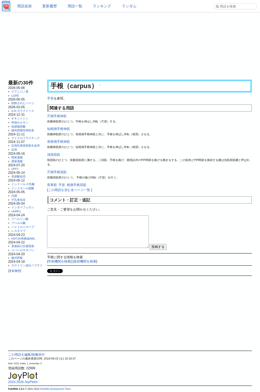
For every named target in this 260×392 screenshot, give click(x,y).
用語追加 (24, 6)
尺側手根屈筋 (57, 172)
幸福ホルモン (19, 122)
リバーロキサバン (22, 250)
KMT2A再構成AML (23, 238)
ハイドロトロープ (22, 227)
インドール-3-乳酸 (23, 184)
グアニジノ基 (19, 91)
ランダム (129, 6)
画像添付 (38, 354)
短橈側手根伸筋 (58, 129)
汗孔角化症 (18, 199)
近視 (14, 149)
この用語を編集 (19, 354)
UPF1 (15, 169)
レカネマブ (18, 230)
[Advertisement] (130, 44)
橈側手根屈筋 (76, 185)
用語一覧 (75, 6)
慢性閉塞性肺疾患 (22, 130)
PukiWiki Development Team (55, 389)
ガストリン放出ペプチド (27, 265)
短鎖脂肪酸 (18, 126)
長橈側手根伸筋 (58, 141)
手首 (50, 98)
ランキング (102, 6)
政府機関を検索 (85, 261)
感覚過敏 (17, 161)
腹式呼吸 (17, 257)
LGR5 (15, 95)
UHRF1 (16, 211)
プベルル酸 (18, 223)
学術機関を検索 (59, 261)
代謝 (14, 195)
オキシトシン (19, 118)
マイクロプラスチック (25, 138)
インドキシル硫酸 (22, 188)
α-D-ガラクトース (22, 110)
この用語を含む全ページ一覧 (69, 190)
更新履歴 (49, 6)
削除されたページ (22, 103)
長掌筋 (52, 185)
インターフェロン (22, 207)
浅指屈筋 (53, 154)
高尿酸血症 (18, 176)
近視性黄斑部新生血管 (25, 145)
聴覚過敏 (17, 157)
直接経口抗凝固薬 (22, 246)
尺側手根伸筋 (57, 116)
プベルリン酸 (19, 218)
